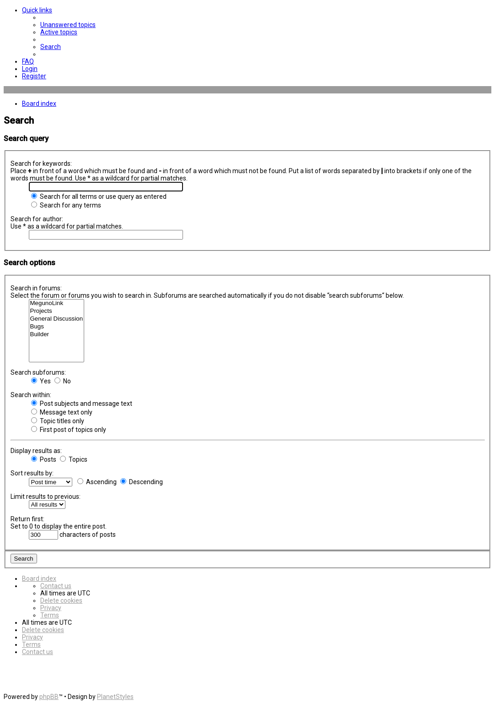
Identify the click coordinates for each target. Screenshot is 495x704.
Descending (141, 482)
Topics (73, 459)
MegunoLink (56, 303)
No (62, 381)
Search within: (31, 394)
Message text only (61, 412)
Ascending (97, 482)
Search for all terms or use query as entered (99, 196)
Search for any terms (66, 205)
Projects (56, 311)
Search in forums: (36, 288)
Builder (56, 334)
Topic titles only (57, 421)
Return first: (27, 519)
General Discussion (56, 319)
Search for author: (37, 219)
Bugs (56, 327)
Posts (43, 459)
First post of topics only (68, 429)
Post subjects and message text (81, 403)
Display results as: (36, 450)
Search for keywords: (41, 163)
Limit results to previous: (46, 496)
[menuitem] (68, 24)
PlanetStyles (115, 696)
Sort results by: (32, 473)
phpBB (49, 696)
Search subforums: (38, 372)
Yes (41, 381)
